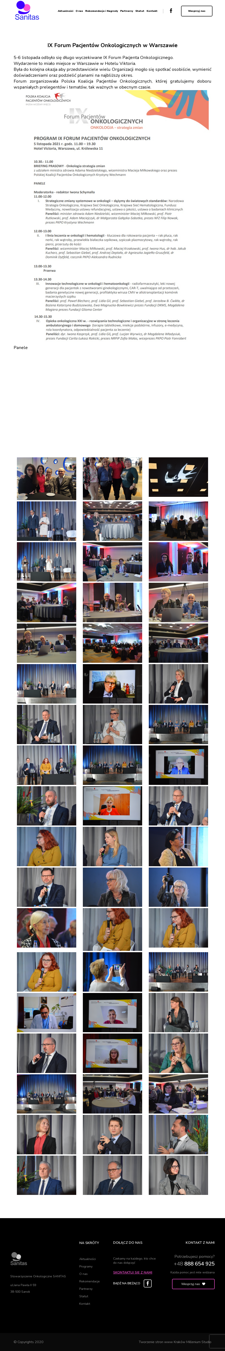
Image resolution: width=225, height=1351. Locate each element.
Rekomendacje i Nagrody (101, 11)
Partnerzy (126, 11)
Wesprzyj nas (196, 11)
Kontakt (152, 11)
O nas (79, 11)
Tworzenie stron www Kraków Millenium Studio (175, 1342)
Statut (139, 11)
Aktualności (65, 11)
